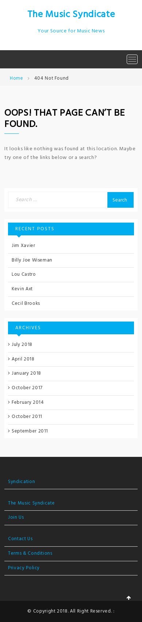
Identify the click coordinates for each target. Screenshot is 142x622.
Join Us (16, 517)
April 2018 (23, 359)
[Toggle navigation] (132, 59)
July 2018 (22, 344)
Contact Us (20, 539)
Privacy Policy (24, 568)
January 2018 (26, 373)
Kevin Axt (22, 289)
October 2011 (27, 416)
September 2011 (30, 431)
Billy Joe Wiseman (32, 260)
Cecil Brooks (26, 303)
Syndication (21, 482)
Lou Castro (24, 274)
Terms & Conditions (30, 553)
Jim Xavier (23, 246)
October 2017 (27, 388)
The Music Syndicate (71, 14)
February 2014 (28, 402)
